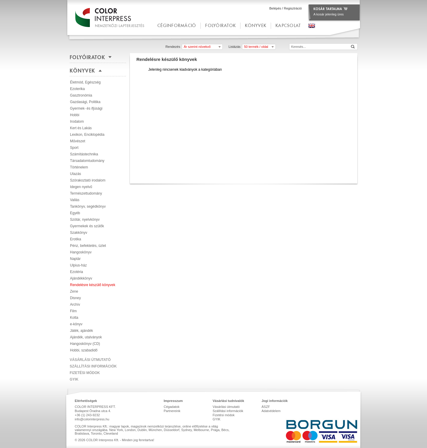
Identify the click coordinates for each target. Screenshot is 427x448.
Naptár (75, 259)
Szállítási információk (93, 366)
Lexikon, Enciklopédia (87, 134)
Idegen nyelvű (81, 187)
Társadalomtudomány (87, 161)
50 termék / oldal (256, 46)
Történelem (79, 167)
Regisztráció (293, 8)
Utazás (75, 174)
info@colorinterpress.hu (92, 419)
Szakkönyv (78, 233)
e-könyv (76, 324)
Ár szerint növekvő (197, 46)
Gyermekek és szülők (87, 226)
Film (73, 311)
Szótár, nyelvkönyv (85, 219)
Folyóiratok (220, 25)
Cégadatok (171, 406)
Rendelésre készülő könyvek (92, 285)
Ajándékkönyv (81, 278)
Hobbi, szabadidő (84, 350)
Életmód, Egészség (85, 82)
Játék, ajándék (81, 331)
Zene (74, 291)
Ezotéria (76, 272)
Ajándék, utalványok (86, 337)
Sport (74, 148)
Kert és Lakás (81, 128)
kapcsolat (288, 25)
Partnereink (172, 411)
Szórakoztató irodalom (87, 180)
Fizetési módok (85, 373)
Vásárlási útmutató (90, 360)
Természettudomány (86, 193)
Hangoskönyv (81, 252)
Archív (75, 304)
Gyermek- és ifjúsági (86, 108)
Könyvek (255, 25)
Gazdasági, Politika (85, 102)
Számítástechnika (84, 154)
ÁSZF (266, 406)
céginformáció (176, 25)
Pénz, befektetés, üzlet (88, 246)
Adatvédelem (271, 411)
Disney (75, 298)
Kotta (74, 318)
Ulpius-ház (78, 265)
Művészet (77, 141)
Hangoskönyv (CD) (85, 344)
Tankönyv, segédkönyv (88, 206)
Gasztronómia (81, 95)
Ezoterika (77, 89)
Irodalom (77, 121)
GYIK (74, 379)
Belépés (275, 8)
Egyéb (75, 213)
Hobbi (74, 115)
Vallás (74, 200)
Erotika (75, 239)
